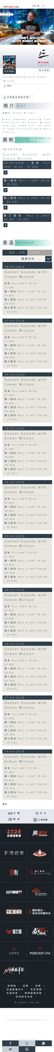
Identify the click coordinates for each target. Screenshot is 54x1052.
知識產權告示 (16, 989)
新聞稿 (13, 986)
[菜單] (50, 5)
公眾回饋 (43, 820)
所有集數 (9, 71)
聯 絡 (16, 819)
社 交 (43, 813)
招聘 (26, 986)
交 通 (16, 813)
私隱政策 (13, 993)
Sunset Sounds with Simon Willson (27, 157)
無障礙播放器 (34, 993)
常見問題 (37, 989)
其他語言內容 (25, 997)
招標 (38, 986)
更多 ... (5, 804)
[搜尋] (43, 5)
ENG (34, 6)
